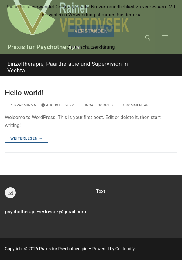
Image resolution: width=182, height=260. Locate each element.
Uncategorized (96, 105)
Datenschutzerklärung (91, 47)
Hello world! (24, 92)
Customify (125, 248)
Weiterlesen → (26, 138)
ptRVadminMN (20, 105)
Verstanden (91, 31)
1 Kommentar (133, 105)
